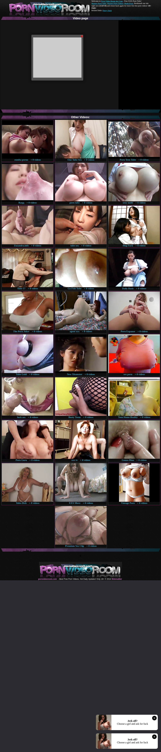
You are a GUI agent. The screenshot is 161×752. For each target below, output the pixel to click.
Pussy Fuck (107, 10)
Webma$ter (117, 579)
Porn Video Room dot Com (112, 1)
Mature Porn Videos (115, 3)
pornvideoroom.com (47, 579)
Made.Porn (128, 3)
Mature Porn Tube (98, 3)
